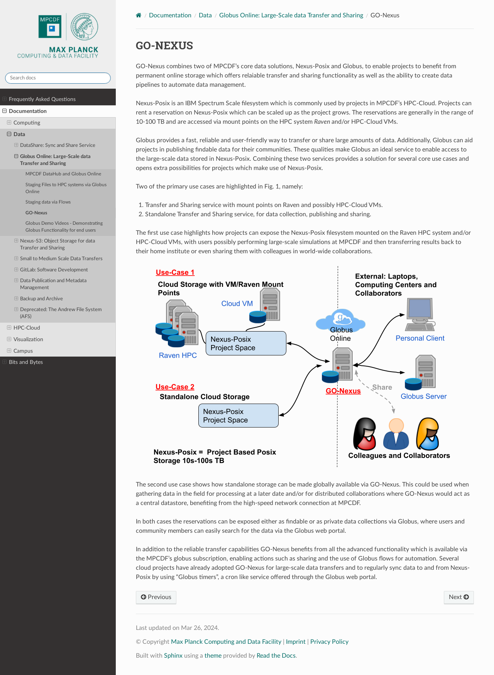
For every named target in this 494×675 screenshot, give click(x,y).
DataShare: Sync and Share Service (55, 145)
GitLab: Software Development (51, 270)
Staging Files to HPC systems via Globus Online (66, 188)
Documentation (24, 111)
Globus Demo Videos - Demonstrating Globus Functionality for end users (64, 226)
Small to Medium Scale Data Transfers (58, 259)
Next (459, 597)
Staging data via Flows (48, 202)
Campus (20, 351)
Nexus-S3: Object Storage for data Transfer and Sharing (54, 244)
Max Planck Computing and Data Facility (226, 642)
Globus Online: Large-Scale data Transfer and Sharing (52, 159)
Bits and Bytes (22, 362)
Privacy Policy (329, 642)
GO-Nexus (36, 213)
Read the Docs (276, 656)
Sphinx (173, 656)
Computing (23, 123)
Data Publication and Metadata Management (50, 284)
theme (213, 656)
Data (16, 134)
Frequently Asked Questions (39, 99)
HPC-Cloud (23, 328)
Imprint (296, 642)
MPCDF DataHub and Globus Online (63, 174)
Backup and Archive (38, 299)
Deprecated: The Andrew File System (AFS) (58, 312)
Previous (156, 597)
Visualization (25, 339)
